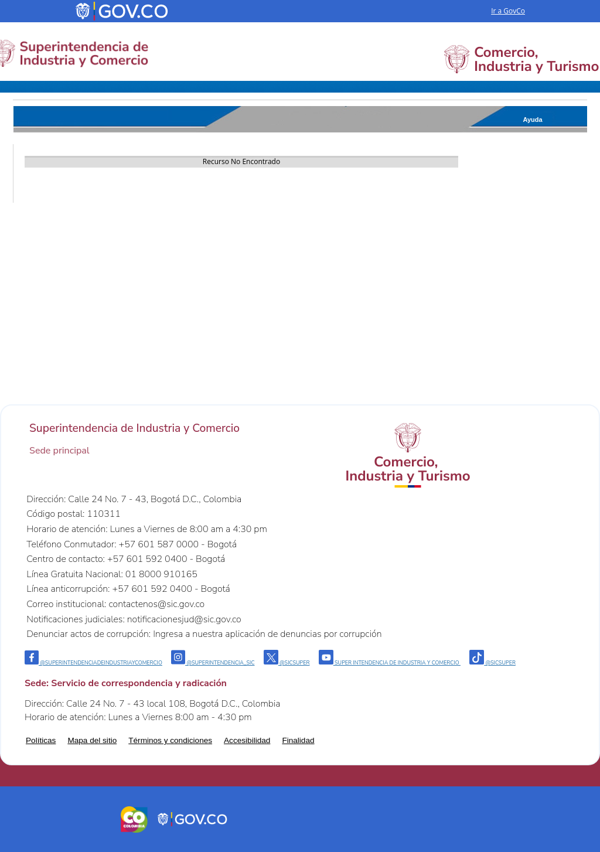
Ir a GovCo (508, 11)
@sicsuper (287, 662)
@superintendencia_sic (212, 662)
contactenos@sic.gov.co (156, 604)
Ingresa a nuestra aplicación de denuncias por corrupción (267, 634)
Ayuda (532, 119)
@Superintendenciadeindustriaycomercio (93, 662)
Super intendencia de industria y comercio (390, 662)
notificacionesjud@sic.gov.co (184, 619)
